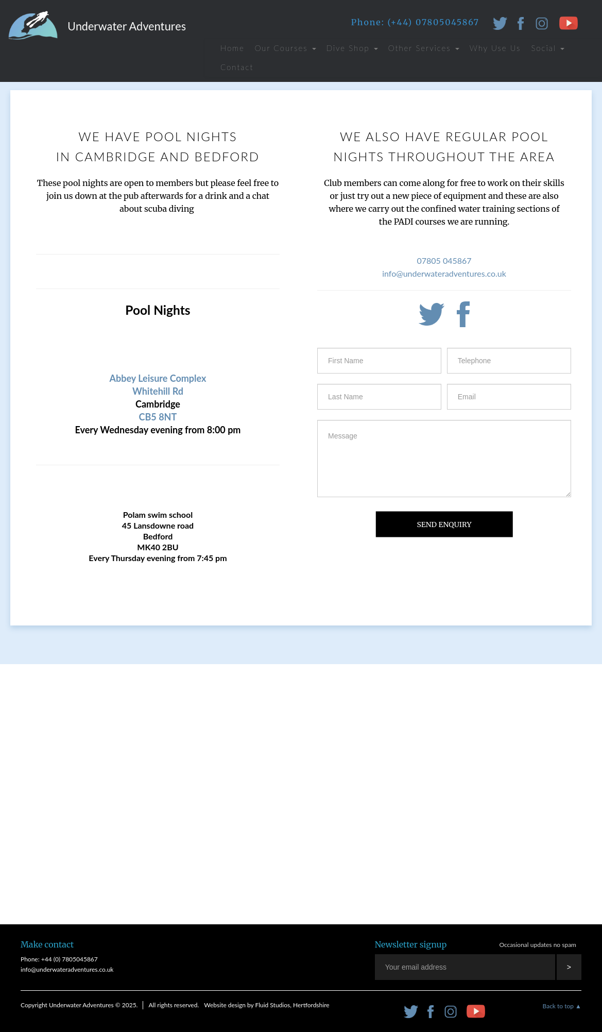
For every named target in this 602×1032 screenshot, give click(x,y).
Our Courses (285, 48)
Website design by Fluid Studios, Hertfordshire (266, 1005)
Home (232, 48)
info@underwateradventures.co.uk (444, 273)
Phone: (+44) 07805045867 (415, 22)
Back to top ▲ (562, 1006)
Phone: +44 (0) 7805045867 (59, 959)
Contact (236, 67)
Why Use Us (495, 48)
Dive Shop (352, 48)
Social (547, 48)
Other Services (423, 48)
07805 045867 (444, 260)
